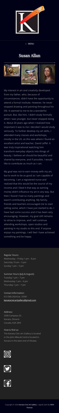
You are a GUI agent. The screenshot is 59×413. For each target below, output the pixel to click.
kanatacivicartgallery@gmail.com (20, 300)
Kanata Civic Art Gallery (28, 404)
